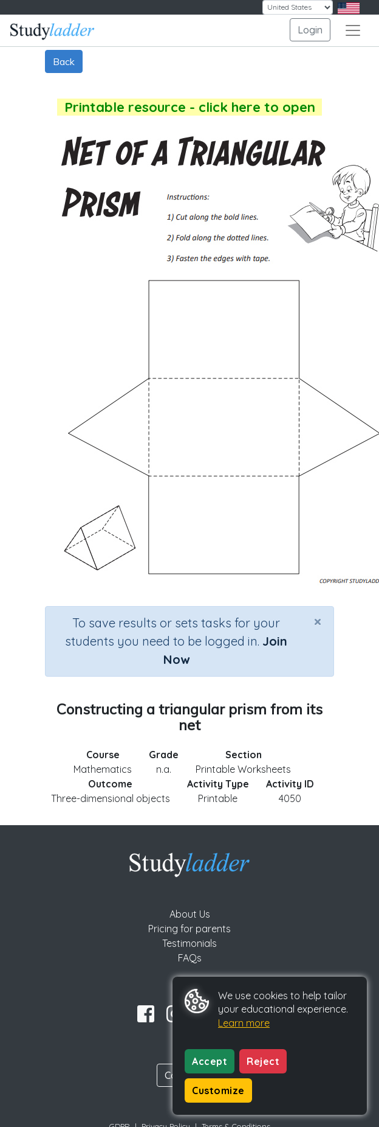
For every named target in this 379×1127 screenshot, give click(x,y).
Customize (218, 1090)
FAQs (190, 958)
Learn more (244, 1023)
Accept (209, 1061)
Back (64, 61)
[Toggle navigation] (352, 30)
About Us (189, 914)
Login (310, 30)
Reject (263, 1061)
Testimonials (189, 943)
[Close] (317, 621)
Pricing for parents (189, 929)
